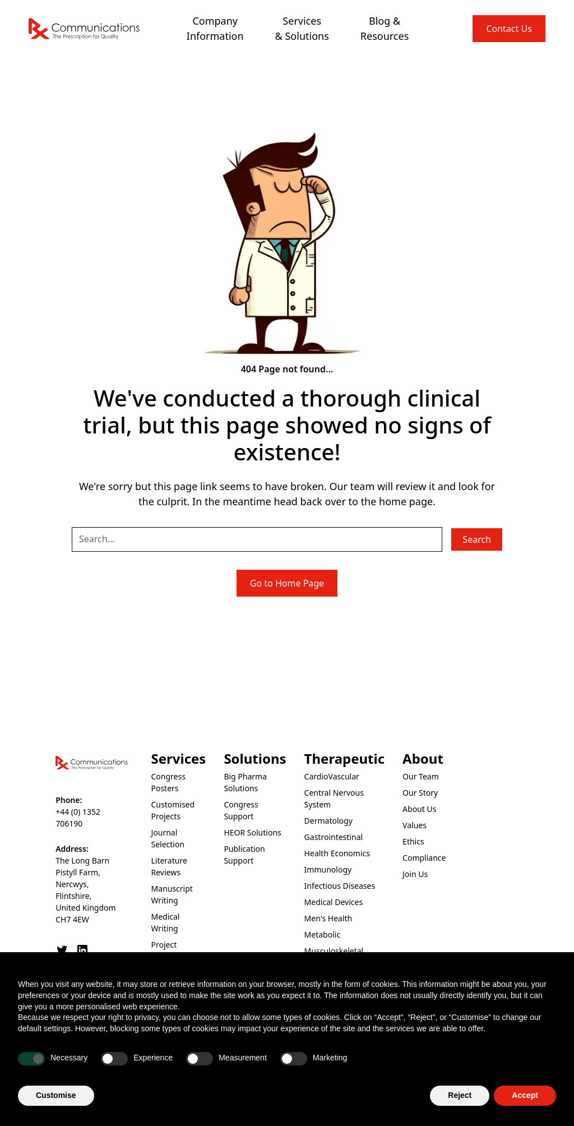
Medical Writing (165, 922)
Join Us (415, 874)
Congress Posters (168, 782)
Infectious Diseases (340, 885)
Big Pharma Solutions (245, 782)
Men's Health (328, 918)
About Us (419, 809)
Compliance (424, 857)
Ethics (413, 841)
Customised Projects (173, 810)
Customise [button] (56, 1095)
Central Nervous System (334, 798)
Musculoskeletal (334, 950)
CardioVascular (331, 776)
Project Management (175, 950)
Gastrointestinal (333, 837)
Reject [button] (459, 1095)
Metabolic (322, 934)
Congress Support (241, 810)
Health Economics (337, 853)
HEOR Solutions (252, 832)
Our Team (420, 776)
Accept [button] (525, 1095)
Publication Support (244, 854)
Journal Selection (167, 838)
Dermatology (328, 820)
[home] (85, 28)
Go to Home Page (287, 583)
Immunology (328, 869)
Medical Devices (333, 902)
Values (414, 825)
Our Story (420, 792)
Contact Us (508, 28)
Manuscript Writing (171, 894)
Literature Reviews (169, 866)
